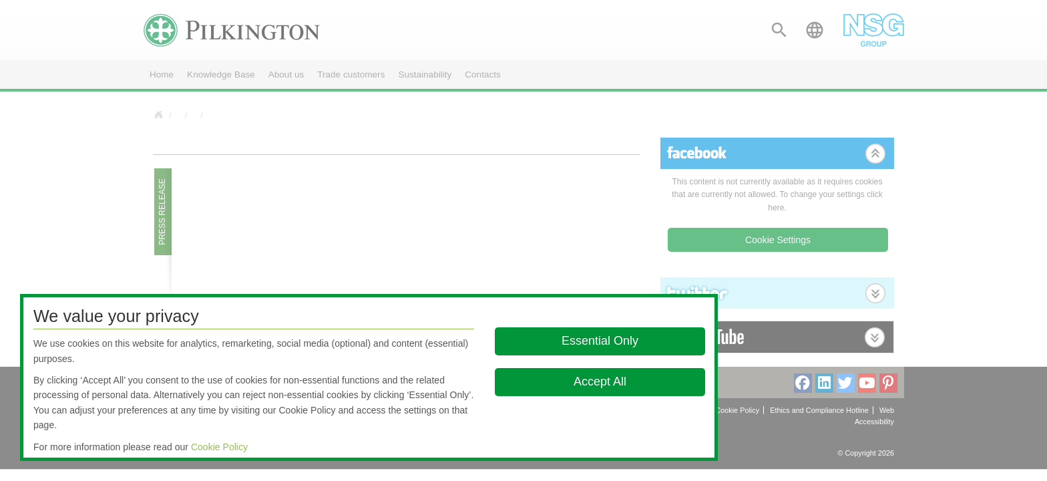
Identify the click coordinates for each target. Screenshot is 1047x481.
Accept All (600, 381)
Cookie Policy (219, 447)
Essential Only (600, 340)
